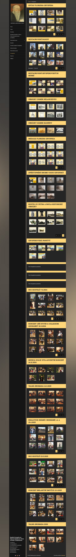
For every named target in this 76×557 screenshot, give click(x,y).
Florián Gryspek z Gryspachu (16, 45)
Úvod (11, 26)
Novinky (12, 32)
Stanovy (12, 55)
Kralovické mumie (14, 50)
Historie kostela (13, 48)
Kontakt (12, 42)
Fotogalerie (12, 53)
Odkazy (11, 58)
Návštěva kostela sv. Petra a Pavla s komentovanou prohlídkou (15, 36)
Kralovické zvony (13, 40)
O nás (11, 29)
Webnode (63, 555)
